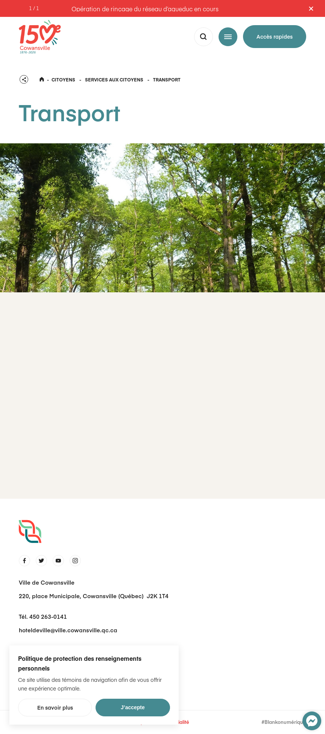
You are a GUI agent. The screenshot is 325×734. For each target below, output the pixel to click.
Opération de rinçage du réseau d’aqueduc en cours (145, 9)
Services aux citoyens (114, 80)
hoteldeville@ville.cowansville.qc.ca (68, 630)
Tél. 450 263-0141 (43, 616)
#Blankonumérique (283, 722)
